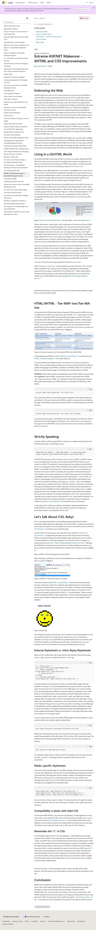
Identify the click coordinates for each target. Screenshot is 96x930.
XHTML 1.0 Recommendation (44, 358)
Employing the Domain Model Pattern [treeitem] (15, 146)
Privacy (42, 921)
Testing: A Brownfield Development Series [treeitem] (16, 138)
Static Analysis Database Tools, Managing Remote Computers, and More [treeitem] (16, 153)
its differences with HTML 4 (67, 356)
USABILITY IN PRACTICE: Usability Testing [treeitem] (16, 149)
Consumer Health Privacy (55, 921)
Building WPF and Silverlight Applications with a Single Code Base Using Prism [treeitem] (16, 70)
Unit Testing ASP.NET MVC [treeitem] (12, 170)
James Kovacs (41, 66)
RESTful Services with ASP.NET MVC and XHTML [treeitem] (16, 103)
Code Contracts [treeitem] (8, 116)
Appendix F (87, 848)
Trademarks (80, 921)
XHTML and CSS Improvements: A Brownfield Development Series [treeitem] (14, 174)
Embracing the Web (42, 32)
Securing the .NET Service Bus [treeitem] (13, 192)
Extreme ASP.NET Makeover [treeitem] (12, 113)
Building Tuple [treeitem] (8, 74)
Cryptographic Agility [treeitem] (10, 179)
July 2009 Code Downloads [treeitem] (12, 135)
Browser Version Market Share (50, 220)
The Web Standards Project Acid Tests (71, 543)
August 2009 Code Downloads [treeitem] (13, 124)
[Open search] (87, 2)
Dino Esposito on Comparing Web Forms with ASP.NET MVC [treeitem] (16, 207)
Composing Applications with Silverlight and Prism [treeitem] (15, 81)
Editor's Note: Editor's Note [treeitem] (12, 26)
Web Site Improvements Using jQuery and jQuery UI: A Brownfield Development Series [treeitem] (16, 47)
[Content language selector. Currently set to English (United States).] (11, 916)
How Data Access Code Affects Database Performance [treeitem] (16, 196)
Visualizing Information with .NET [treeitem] (13, 181)
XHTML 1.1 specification (60, 582)
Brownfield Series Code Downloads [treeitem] (14, 42)
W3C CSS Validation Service (55, 820)
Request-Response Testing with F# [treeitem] (14, 132)
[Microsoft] (3, 2)
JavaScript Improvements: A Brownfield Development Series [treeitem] (15, 86)
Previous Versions (17, 921)
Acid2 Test (49, 543)
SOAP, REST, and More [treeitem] (10, 99)
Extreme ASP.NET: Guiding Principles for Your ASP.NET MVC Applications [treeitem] (15, 128)
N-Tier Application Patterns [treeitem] (12, 93)
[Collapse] (27, 18)
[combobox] (16, 22)
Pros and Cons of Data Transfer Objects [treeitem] (15, 190)
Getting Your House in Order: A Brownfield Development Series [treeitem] (16, 185)
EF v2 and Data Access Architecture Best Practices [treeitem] (16, 59)
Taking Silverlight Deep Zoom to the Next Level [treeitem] (16, 38)
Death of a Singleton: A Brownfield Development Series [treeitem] (14, 54)
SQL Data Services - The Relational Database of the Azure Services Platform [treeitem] (16, 166)
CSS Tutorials (38, 529)
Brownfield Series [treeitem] (9, 90)
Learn (36, 18)
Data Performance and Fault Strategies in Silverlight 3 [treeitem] (16, 65)
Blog (26, 921)
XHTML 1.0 (63, 592)
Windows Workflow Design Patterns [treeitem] (14, 204)
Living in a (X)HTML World (43, 34)
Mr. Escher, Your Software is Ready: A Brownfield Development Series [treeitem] (15, 161)
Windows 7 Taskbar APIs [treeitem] (11, 157)
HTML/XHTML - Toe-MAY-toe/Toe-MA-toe (49, 37)
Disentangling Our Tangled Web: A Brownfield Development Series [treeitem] (14, 142)
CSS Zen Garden (83, 897)
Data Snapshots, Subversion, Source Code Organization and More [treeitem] (16, 213)
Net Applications (83, 220)
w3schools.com (77, 166)
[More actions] (92, 18)
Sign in (92, 2)
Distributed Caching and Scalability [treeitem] (14, 77)
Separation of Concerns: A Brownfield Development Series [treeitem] (15, 108)
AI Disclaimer (6, 921)
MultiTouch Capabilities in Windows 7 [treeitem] (15, 201)
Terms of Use (71, 921)
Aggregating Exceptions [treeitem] (11, 29)
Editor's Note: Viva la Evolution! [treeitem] (13, 96)
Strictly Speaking (41, 39)
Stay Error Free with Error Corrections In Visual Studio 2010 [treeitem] (16, 33)
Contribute (35, 921)
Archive (42, 18)
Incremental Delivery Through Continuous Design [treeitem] (16, 119)
